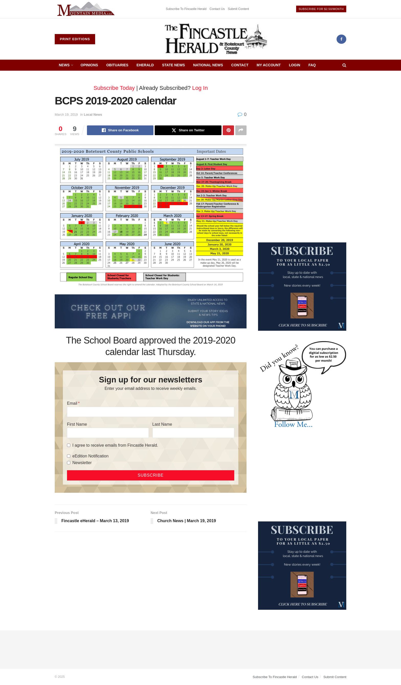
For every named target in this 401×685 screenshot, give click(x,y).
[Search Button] (344, 65)
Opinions (89, 65)
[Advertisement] (302, 114)
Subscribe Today (114, 88)
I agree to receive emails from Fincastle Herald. (115, 445)
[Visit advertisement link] (87, 9)
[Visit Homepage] (216, 39)
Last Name (162, 424)
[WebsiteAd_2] (302, 286)
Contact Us (217, 9)
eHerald (145, 65)
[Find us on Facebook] (341, 39)
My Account (269, 65)
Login (294, 65)
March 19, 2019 (66, 114)
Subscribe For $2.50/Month (321, 8)
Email (72, 403)
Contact (239, 65)
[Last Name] (193, 433)
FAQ (312, 65)
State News (173, 65)
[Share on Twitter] (188, 130)
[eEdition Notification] (68, 456)
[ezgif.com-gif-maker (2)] (151, 311)
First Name (77, 424)
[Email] (150, 412)
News (64, 65)
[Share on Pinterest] (228, 130)
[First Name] (108, 433)
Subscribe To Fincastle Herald (186, 9)
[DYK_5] (302, 385)
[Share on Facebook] (120, 130)
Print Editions (75, 39)
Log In (200, 88)
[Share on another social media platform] (241, 130)
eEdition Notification (90, 456)
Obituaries (117, 65)
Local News (93, 114)
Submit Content (238, 9)
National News (208, 65)
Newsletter (82, 463)
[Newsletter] (68, 462)
